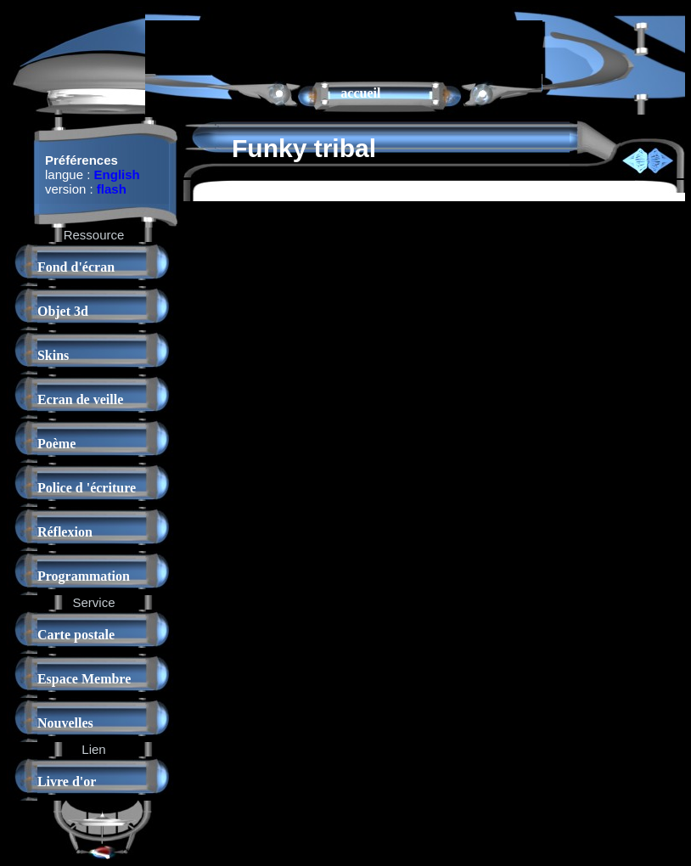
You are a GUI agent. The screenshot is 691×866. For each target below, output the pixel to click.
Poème (56, 443)
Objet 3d (62, 311)
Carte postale (76, 634)
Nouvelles (65, 723)
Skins (53, 355)
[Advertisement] (343, 45)
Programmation (83, 576)
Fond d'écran (76, 267)
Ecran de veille (80, 399)
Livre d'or (66, 781)
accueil (360, 93)
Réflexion (65, 532)
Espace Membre (84, 679)
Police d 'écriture (86, 488)
